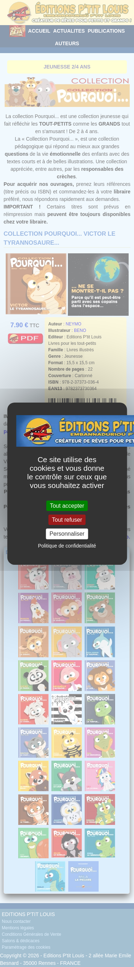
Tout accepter (67, 506)
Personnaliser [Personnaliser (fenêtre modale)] (67, 534)
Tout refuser (67, 520)
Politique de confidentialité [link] (67, 546)
